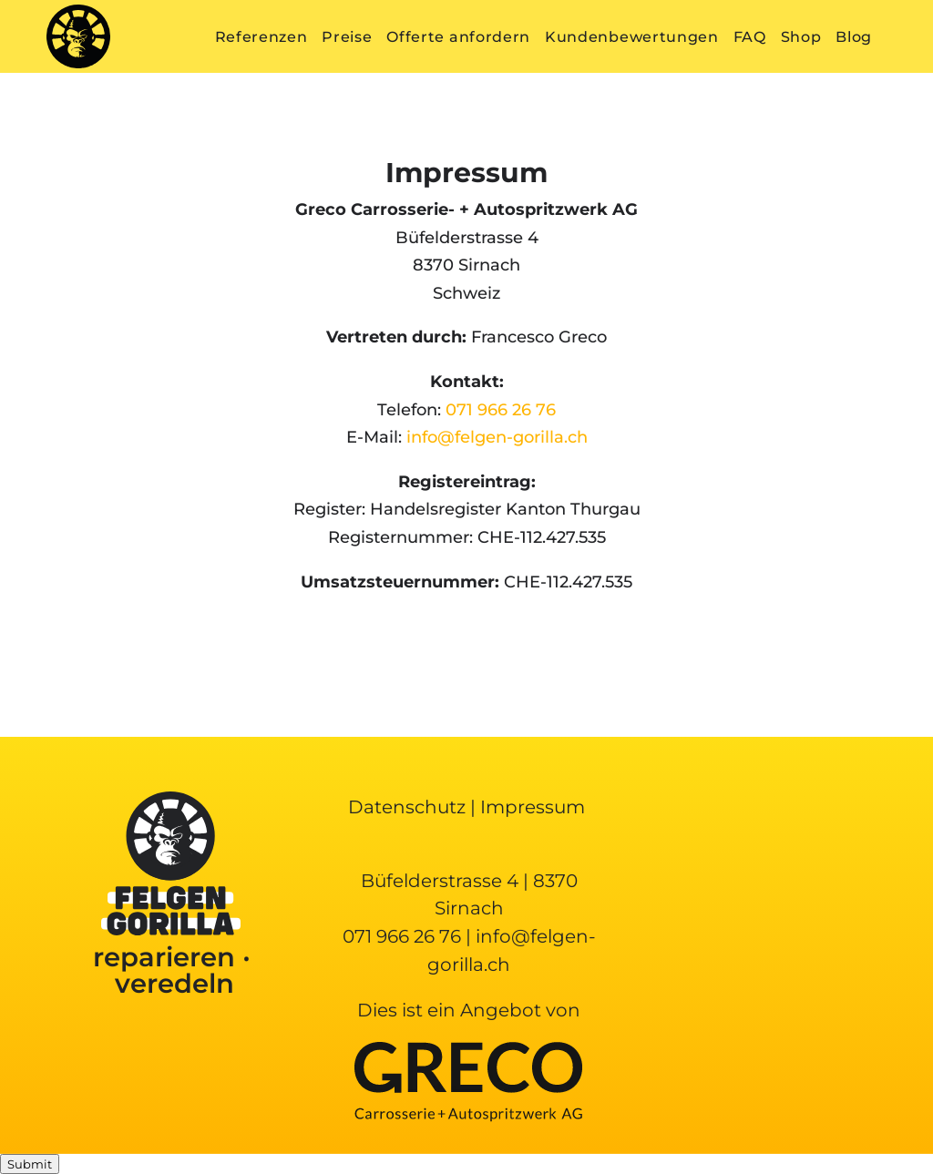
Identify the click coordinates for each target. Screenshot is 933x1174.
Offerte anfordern (458, 36)
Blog (854, 36)
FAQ (749, 36)
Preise (347, 36)
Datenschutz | (414, 807)
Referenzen (261, 36)
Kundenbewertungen (632, 36)
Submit (29, 1164)
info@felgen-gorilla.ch (497, 437)
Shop (801, 36)
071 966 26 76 (501, 410)
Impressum (532, 807)
